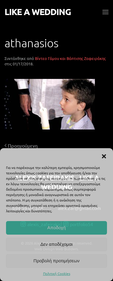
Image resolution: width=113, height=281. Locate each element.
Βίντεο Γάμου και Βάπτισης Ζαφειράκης (70, 58)
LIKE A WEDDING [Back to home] (38, 12)
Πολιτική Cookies (56, 273)
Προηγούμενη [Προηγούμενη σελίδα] (21, 145)
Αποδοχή (56, 227)
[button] (104, 156)
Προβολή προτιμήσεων (56, 260)
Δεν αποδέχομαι (56, 244)
